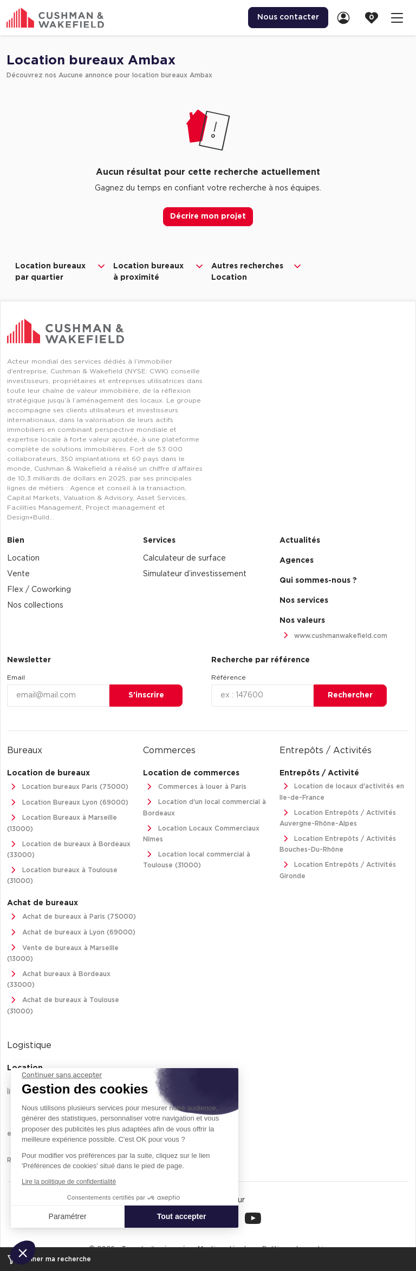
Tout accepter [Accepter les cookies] (181, 1216)
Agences (297, 560)
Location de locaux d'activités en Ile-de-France (342, 790)
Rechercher (350, 695)
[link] (346, 18)
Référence (228, 677)
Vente (18, 574)
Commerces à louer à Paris (194, 787)
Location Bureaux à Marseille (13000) (62, 822)
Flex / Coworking (39, 590)
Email (16, 677)
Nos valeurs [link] (302, 620)
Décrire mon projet (208, 216)
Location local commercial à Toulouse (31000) (196, 858)
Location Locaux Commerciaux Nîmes (201, 833)
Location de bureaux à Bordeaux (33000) (69, 848)
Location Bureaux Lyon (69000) (67, 803)
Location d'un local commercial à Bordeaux (204, 806)
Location (23, 558)
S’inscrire (146, 695)
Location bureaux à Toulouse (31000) (62, 874)
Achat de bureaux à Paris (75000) (71, 917)
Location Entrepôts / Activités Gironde (338, 869)
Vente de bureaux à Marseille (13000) (63, 952)
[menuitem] (288, 17)
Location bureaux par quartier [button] (61, 271)
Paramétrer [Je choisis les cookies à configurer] (68, 1216)
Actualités (300, 540)
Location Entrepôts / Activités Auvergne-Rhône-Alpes (338, 817)
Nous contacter (288, 17)
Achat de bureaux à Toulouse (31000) (63, 1004)
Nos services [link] (304, 600)
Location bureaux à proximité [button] (159, 271)
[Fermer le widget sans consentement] (61, 1075)
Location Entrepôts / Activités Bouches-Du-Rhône (338, 843)
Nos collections (35, 605)
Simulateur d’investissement (194, 574)
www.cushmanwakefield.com (334, 636)
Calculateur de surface (184, 558)
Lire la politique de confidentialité (69, 1182)
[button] (23, 1253)
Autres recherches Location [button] (257, 271)
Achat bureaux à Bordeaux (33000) (58, 978)
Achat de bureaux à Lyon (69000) (71, 932)
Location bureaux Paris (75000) (67, 787)
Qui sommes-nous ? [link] (318, 580)
